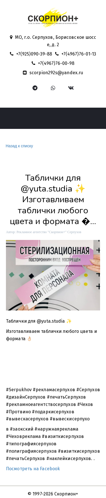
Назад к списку (18, 146)
